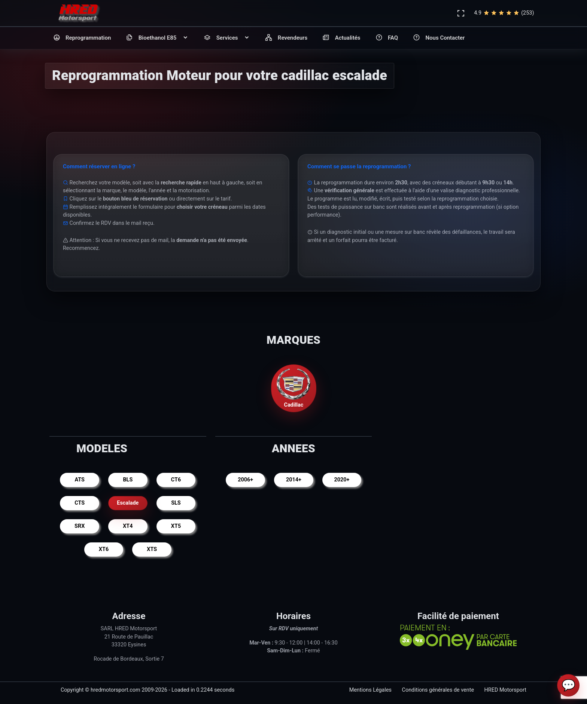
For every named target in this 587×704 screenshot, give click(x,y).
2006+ (245, 480)
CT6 (176, 480)
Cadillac (293, 387)
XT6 (104, 549)
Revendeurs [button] (286, 38)
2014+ (293, 480)
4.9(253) (504, 13)
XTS (152, 549)
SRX (79, 526)
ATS (79, 480)
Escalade (128, 503)
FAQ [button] (386, 38)
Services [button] (227, 38)
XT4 (128, 526)
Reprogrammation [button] (82, 38)
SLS (176, 503)
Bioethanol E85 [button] (157, 38)
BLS (128, 480)
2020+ (341, 480)
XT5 (176, 526)
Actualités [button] (341, 38)
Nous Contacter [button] (439, 38)
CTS (79, 503)
